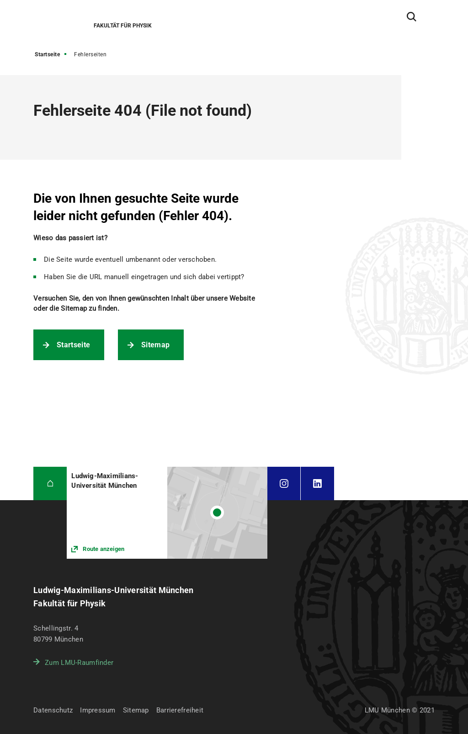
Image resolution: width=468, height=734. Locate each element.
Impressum (98, 710)
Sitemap (155, 344)
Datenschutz (53, 710)
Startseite (47, 54)
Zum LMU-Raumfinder (79, 662)
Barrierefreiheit (179, 710)
